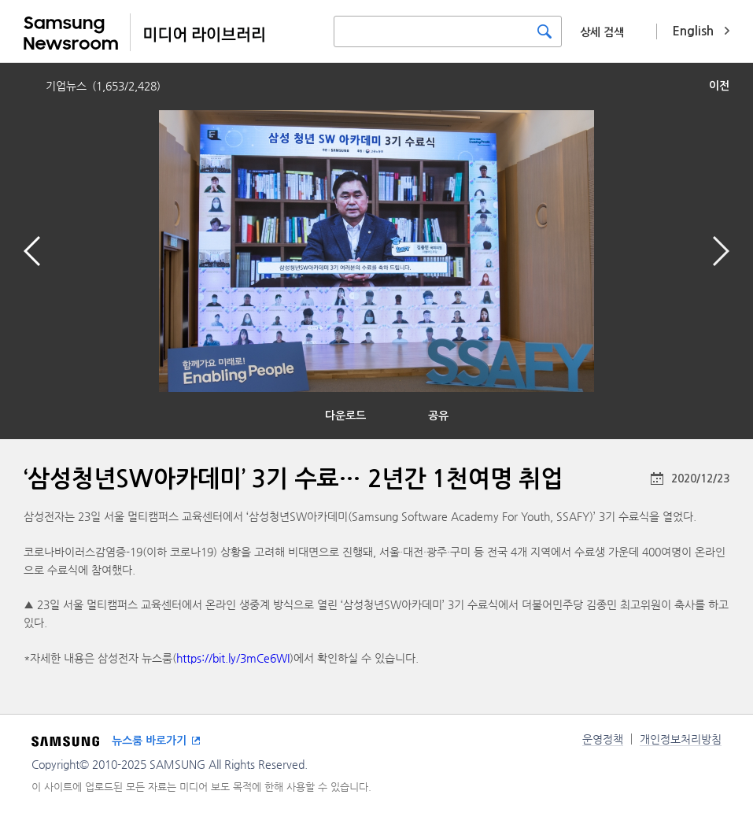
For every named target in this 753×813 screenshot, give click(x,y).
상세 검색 (602, 32)
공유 (438, 415)
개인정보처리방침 (681, 739)
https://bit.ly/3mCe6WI (233, 658)
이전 (719, 85)
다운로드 (345, 415)
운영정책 (602, 739)
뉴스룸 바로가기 (149, 740)
